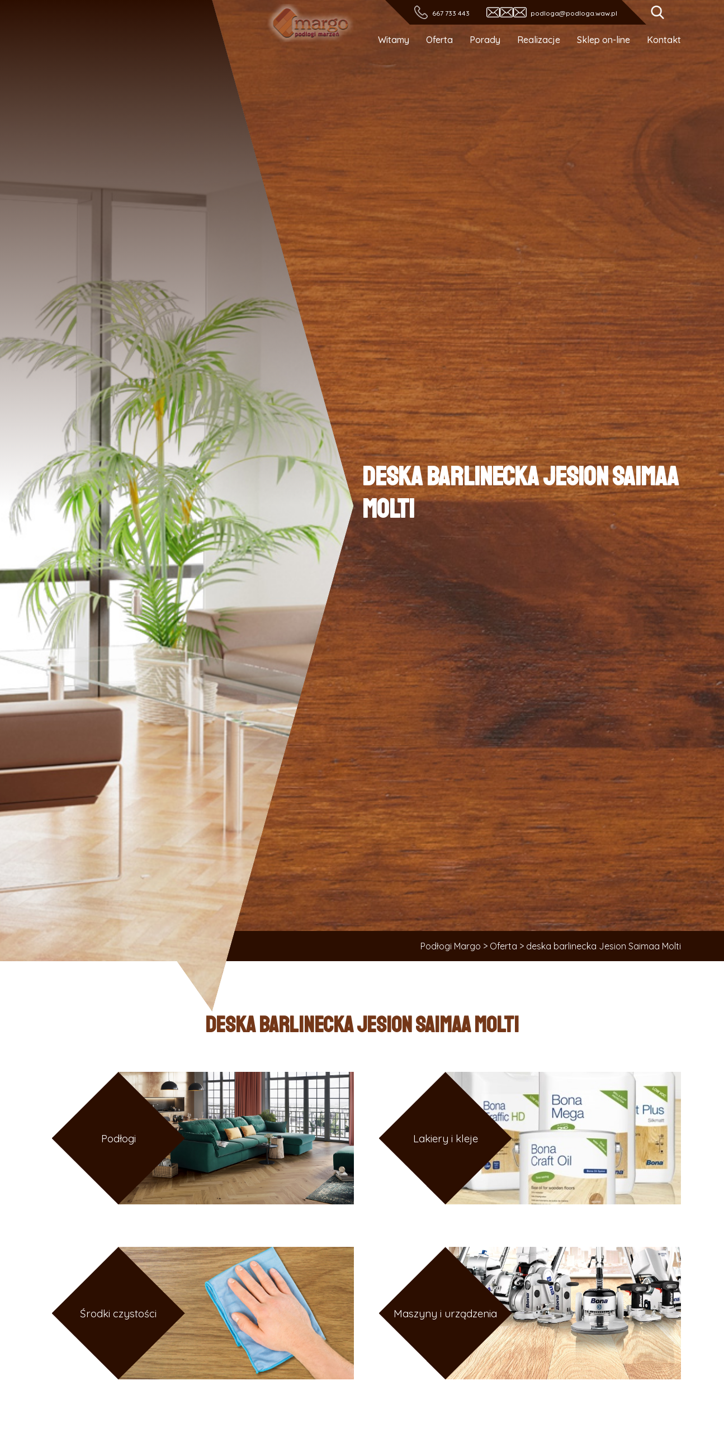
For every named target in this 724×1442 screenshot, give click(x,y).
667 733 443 (450, 13)
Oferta (439, 39)
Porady (485, 39)
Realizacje (538, 39)
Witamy (393, 39)
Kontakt (664, 39)
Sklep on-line (603, 39)
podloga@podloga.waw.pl (574, 13)
